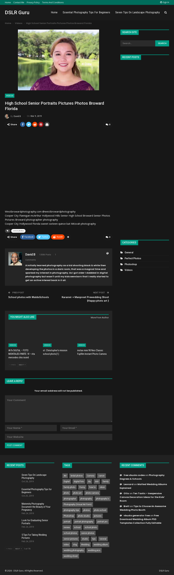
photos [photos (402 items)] (86, 510)
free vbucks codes (134, 474)
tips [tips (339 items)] (94, 538)
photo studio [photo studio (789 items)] (84, 515)
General (129, 252)
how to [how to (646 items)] (92, 487)
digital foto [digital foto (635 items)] (79, 481)
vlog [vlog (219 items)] (75, 544)
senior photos (18, 231)
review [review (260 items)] (67, 527)
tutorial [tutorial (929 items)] (103, 538)
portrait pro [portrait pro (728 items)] (102, 521)
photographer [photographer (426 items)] (70, 498)
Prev (13, 364)
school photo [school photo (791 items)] (91, 527)
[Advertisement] (144, 148)
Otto (126, 493)
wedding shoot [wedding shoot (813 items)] (71, 555)
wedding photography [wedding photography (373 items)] (74, 550)
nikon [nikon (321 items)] (102, 487)
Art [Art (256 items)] (65, 475)
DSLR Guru (17, 12)
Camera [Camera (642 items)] (90, 475)
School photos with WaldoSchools (28, 296)
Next (22, 364)
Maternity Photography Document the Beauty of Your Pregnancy (36, 506)
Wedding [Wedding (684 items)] (85, 544)
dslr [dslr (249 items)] (97, 481)
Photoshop (131, 264)
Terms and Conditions (53, 2)
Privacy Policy (33, 2)
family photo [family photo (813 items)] (69, 487)
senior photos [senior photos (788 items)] (87, 532)
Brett (126, 505)
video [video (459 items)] (66, 544)
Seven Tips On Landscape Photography (137, 12)
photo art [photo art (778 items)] (77, 492)
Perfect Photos (133, 258)
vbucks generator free (137, 515)
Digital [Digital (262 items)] (67, 481)
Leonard (128, 483)
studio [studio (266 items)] (85, 538)
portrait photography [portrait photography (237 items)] (84, 521)
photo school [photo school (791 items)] (100, 510)
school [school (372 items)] (77, 527)
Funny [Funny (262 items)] (82, 487)
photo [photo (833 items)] (66, 492)
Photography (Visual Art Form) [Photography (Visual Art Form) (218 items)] (78, 504)
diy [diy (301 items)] (89, 481)
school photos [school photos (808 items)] (70, 532)
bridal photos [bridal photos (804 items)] (77, 475)
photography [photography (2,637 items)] (86, 498)
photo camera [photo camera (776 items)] (92, 492)
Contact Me (18, 2)
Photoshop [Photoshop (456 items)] (69, 515)
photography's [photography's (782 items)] (102, 498)
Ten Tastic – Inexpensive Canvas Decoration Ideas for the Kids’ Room (142, 496)
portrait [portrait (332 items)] (67, 521)
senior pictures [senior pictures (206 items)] (71, 538)
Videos (9, 96)
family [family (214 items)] (106, 481)
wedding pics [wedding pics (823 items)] (94, 550)
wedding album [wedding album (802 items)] (101, 544)
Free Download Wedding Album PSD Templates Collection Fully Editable (140, 518)
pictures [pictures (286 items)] (97, 515)
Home (8, 2)
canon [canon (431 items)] (102, 475)
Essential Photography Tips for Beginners (86, 12)
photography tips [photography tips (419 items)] (71, 510)
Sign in (164, 2)
